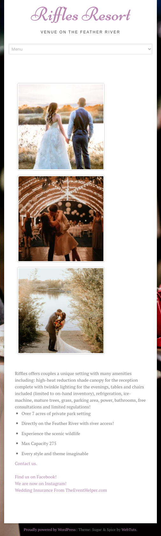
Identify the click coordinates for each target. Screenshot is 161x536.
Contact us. (26, 463)
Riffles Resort (80, 14)
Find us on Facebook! (36, 477)
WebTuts (129, 529)
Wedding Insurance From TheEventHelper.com (61, 490)
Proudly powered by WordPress (50, 529)
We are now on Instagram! (40, 483)
